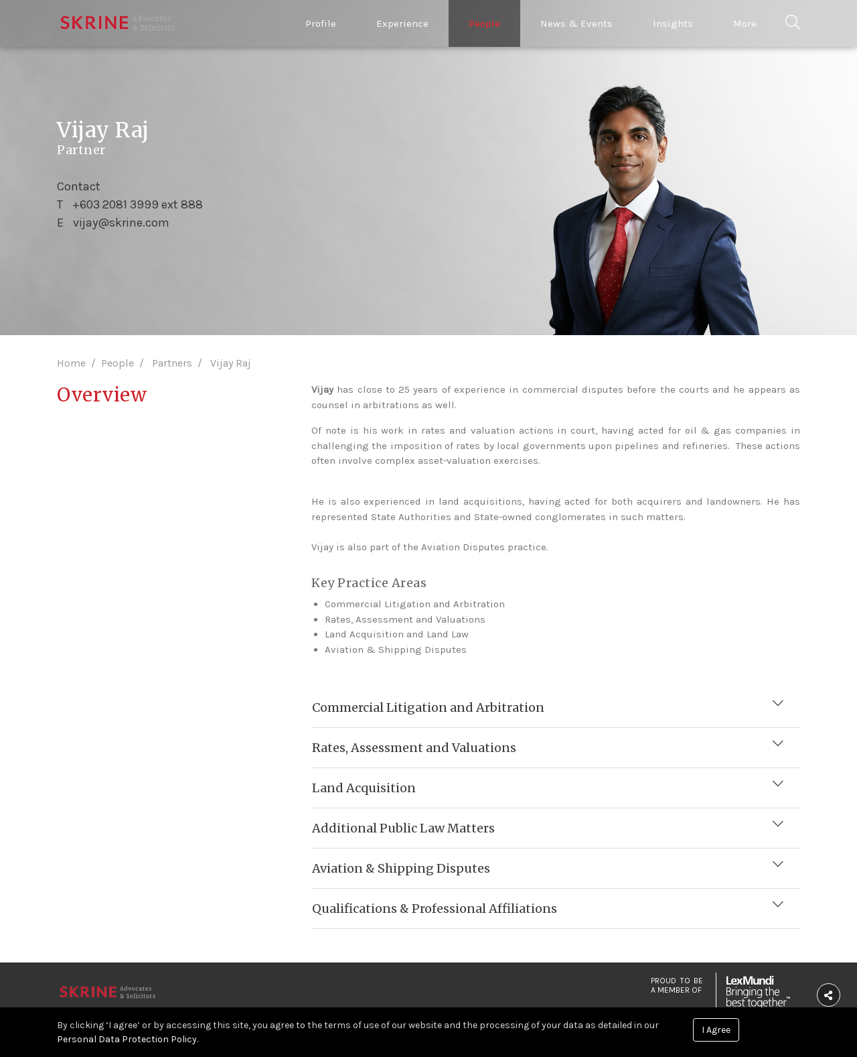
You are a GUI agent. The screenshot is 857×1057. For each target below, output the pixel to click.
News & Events (576, 23)
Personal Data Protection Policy (127, 1039)
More (745, 23)
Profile (320, 23)
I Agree (716, 1030)
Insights (673, 23)
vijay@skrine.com (121, 221)
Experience (402, 23)
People (484, 23)
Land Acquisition (364, 787)
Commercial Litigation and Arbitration (428, 706)
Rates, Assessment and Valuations (414, 746)
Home (71, 363)
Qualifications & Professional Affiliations (435, 907)
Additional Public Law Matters (403, 827)
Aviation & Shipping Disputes (401, 867)
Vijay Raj (230, 363)
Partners (172, 363)
